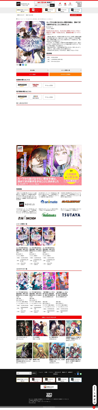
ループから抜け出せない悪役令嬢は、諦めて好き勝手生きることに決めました (45, 20)
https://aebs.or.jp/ (32, 405)
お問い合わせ (79, 2)
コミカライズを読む (65, 76)
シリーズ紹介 (32, 76)
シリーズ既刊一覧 (65, 71)
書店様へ (79, 3)
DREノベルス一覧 (32, 15)
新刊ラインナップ (21, 15)
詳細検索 (51, 5)
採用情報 (79, 6)
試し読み (33, 71)
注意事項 (79, 4)
